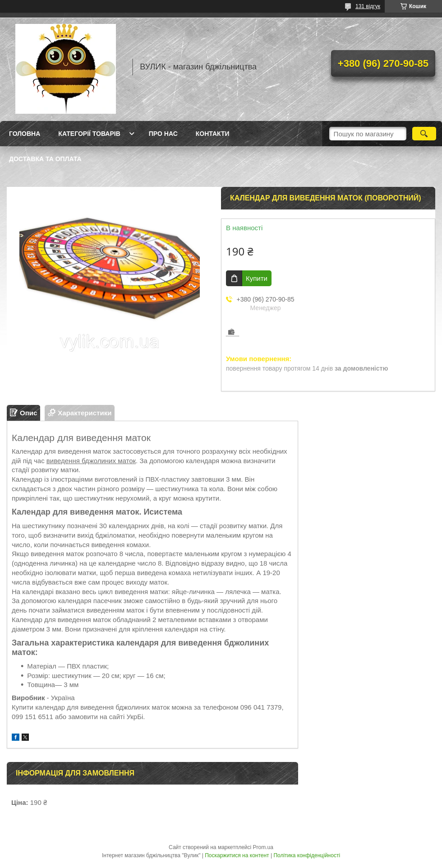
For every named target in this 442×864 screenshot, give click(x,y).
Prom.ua (263, 847)
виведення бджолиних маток (91, 461)
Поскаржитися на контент (237, 855)
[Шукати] (424, 133)
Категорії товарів (89, 133)
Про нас (163, 133)
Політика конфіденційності (306, 855)
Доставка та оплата (45, 159)
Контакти (213, 133)
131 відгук (367, 6)
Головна (24, 133)
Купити (256, 278)
